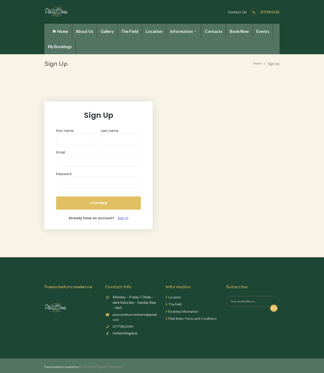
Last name (109, 130)
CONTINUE (98, 203)
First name (65, 130)
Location (175, 297)
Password (63, 174)
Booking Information (184, 311)
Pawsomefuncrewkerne (62, 366)
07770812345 (270, 12)
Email (60, 152)
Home (256, 64)
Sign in (123, 218)
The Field (175, 304)
